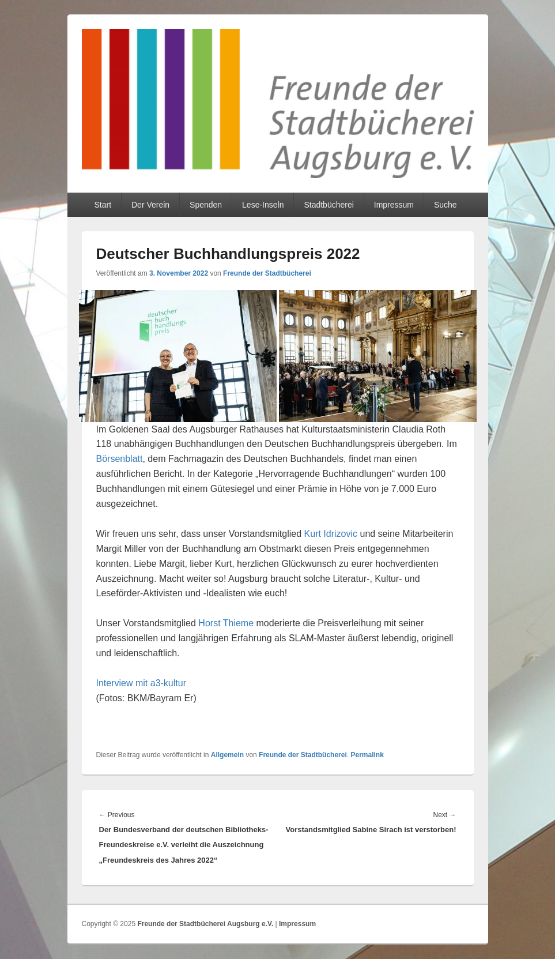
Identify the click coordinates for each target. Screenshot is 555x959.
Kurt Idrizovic (330, 534)
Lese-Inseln (263, 204)
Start (102, 204)
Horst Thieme (226, 623)
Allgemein (227, 755)
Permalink (366, 755)
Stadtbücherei (328, 204)
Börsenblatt (119, 459)
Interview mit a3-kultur (141, 683)
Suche (445, 204)
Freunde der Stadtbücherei (267, 273)
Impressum (394, 204)
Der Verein (150, 204)
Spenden (206, 204)
